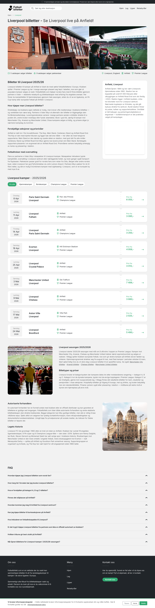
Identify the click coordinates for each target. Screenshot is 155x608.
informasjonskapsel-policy (37, 605)
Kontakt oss (110, 579)
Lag (126, 8)
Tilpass (126, 603)
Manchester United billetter (106, 364)
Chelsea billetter (87, 364)
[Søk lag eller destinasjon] (48, 8)
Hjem (121, 8)
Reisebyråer (141, 8)
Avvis (135, 603)
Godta (143, 603)
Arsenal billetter (73, 364)
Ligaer (132, 8)
